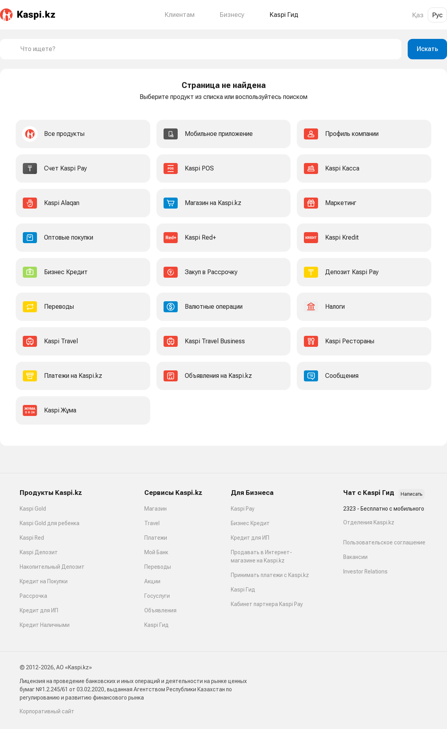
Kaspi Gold (33, 509)
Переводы (157, 567)
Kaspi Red (32, 538)
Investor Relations (365, 571)
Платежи (155, 538)
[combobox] (207, 49)
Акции (152, 581)
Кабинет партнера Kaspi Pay (267, 604)
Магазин (155, 509)
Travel (152, 523)
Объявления (160, 610)
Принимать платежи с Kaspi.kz (270, 575)
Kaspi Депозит (39, 552)
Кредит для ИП (39, 610)
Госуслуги (157, 596)
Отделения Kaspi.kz (368, 522)
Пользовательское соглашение (384, 542)
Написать (411, 494)
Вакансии (355, 557)
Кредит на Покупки (44, 581)
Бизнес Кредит (250, 523)
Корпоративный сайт (47, 711)
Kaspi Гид (156, 625)
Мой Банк (156, 552)
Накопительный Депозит (52, 567)
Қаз (417, 15)
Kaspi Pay (242, 509)
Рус (437, 15)
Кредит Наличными (45, 625)
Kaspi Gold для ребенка (49, 523)
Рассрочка (33, 596)
